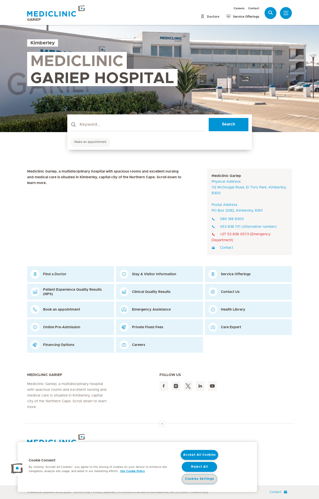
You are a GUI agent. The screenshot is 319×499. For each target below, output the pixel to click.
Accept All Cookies (199, 454)
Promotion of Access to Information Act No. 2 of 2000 (153, 492)
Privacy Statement (104, 492)
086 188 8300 (228, 219)
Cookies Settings (199, 478)
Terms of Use (81, 492)
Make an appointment (90, 142)
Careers (239, 8)
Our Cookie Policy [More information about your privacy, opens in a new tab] (132, 471)
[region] (137, 467)
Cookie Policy (199, 492)
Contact (253, 8)
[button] (17, 468)
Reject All (199, 466)
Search (228, 124)
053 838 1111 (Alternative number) (244, 226)
